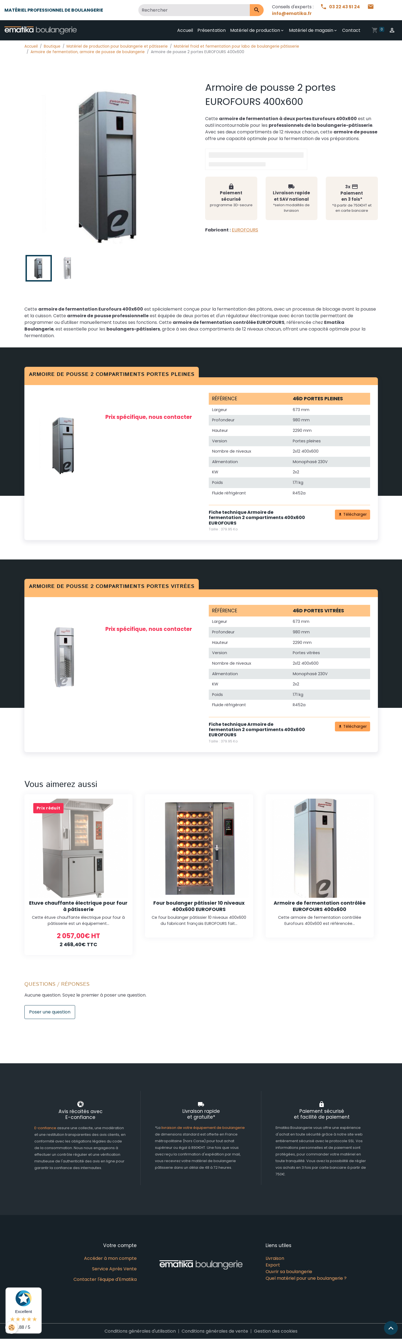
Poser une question (49, 1012)
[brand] (41, 30)
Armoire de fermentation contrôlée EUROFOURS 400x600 (320, 906)
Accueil (185, 30)
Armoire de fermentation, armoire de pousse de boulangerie (87, 52)
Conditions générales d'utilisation (140, 1331)
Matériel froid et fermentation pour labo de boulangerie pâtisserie (236, 46)
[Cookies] (12, 1327)
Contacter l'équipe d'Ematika (105, 1279)
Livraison (275, 1258)
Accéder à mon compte (110, 1258)
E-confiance (45, 1128)
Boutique (52, 46)
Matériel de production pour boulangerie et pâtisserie (117, 46)
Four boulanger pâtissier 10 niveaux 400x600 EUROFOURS (199, 906)
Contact (351, 30)
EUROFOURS (245, 230)
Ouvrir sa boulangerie (289, 1271)
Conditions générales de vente (215, 1331)
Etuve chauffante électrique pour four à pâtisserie (78, 906)
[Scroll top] (391, 1328)
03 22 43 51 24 (340, 7)
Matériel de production (255, 30)
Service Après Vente (114, 1269)
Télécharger (352, 514)
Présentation (211, 30)
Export (273, 1265)
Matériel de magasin (311, 30)
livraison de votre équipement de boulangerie (203, 1127)
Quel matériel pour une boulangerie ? (306, 1278)
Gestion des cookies (275, 1331)
